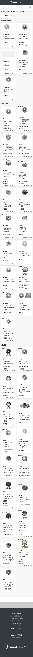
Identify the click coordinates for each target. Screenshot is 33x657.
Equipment (4, 11)
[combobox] (16, 7)
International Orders (17, 618)
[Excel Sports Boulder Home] (16, 2)
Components (13, 11)
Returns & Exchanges (16, 616)
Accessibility (16, 626)
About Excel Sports (16, 628)
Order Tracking (16, 613)
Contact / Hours (16, 621)
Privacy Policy (17, 623)
